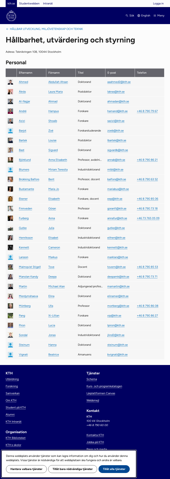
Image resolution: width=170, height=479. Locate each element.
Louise (52, 140)
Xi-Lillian (53, 315)
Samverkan (13, 393)
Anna (51, 218)
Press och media (97, 449)
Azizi (22, 120)
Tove (51, 267)
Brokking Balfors (29, 179)
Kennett (24, 247)
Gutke (23, 228)
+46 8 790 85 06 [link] (147, 198)
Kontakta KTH (95, 435)
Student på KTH (16, 407)
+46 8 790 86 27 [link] (147, 315)
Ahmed (23, 82)
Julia (51, 228)
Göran (52, 208)
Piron (22, 325)
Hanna (52, 344)
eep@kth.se (114, 198)
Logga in (158, 3)
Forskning (12, 386)
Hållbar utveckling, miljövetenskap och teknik (46, 29)
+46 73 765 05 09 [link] (148, 218)
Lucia (51, 325)
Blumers (24, 169)
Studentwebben (29, 3)
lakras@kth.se (116, 91)
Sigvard (53, 150)
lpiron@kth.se (116, 325)
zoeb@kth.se (115, 130)
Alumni (10, 414)
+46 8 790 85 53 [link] (147, 267)
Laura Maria (55, 91)
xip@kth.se (114, 315)
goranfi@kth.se (116, 208)
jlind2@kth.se (115, 335)
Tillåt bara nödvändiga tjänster (73, 469)
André (22, 111)
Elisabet (53, 237)
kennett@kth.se (117, 247)
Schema (92, 379)
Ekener (23, 198)
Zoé (50, 130)
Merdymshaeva (28, 296)
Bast (21, 150)
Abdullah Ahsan (58, 82)
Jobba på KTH (95, 442)
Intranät (48, 3)
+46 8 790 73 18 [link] (147, 208)
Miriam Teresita (58, 169)
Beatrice (53, 354)
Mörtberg (25, 305)
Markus (52, 257)
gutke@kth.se (116, 228)
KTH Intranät (14, 421)
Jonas (52, 335)
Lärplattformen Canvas (101, 393)
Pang (22, 315)
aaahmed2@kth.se (119, 82)
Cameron (54, 247)
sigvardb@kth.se (117, 150)
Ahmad (52, 101)
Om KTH (11, 400)
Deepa (52, 276)
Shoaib (52, 120)
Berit (51, 179)
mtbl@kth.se (115, 169)
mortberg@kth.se (118, 305)
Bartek (23, 140)
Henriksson (26, 237)
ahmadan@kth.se (118, 101)
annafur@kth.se (117, 218)
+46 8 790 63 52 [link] (147, 179)
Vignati (23, 354)
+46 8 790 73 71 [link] (147, 276)
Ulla (50, 305)
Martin (23, 286)
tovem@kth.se (116, 267)
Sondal (23, 335)
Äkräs (22, 91)
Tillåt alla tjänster (114, 469)
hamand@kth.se (117, 111)
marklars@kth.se (117, 257)
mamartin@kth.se (118, 286)
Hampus (53, 111)
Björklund (25, 159)
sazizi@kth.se (115, 120)
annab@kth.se (116, 159)
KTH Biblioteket (16, 438)
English (145, 15)
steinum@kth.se (117, 344)
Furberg (24, 218)
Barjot (22, 130)
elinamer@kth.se (118, 296)
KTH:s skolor (13, 445)
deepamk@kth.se (118, 276)
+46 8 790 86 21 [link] (147, 159)
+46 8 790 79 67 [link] (147, 111)
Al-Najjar (24, 101)
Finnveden (25, 208)
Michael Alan (56, 286)
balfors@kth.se (116, 179)
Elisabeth (54, 198)
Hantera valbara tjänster (26, 469)
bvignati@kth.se (117, 354)
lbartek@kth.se (116, 140)
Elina (51, 296)
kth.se (11, 3)
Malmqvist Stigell (30, 267)
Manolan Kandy (28, 276)
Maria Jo (53, 189)
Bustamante (26, 189)
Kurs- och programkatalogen (104, 386)
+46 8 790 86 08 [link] (147, 305)
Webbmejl (93, 400)
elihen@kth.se (116, 237)
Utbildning (12, 379)
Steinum (24, 344)
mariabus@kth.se (118, 189)
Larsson (23, 257)
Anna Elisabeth (57, 159)
